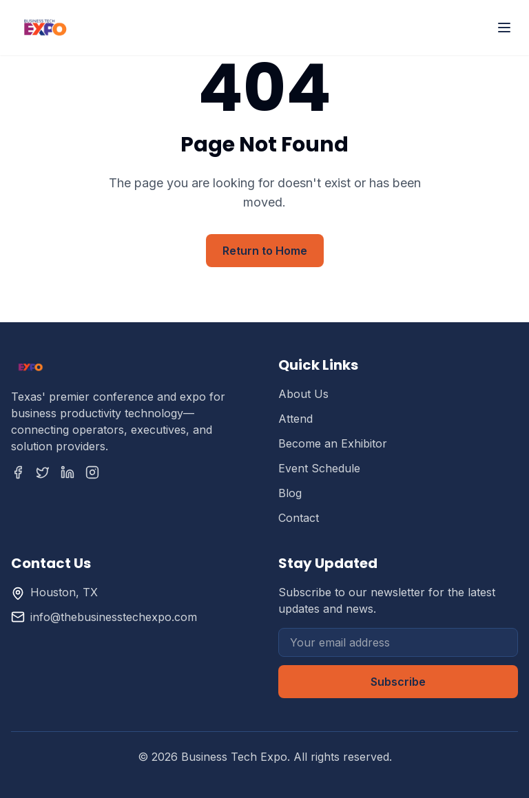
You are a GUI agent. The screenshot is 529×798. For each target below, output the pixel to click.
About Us (303, 394)
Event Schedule (319, 468)
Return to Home (264, 251)
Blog (290, 493)
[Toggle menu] (504, 27)
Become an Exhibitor (332, 443)
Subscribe (398, 682)
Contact (298, 518)
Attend (295, 419)
